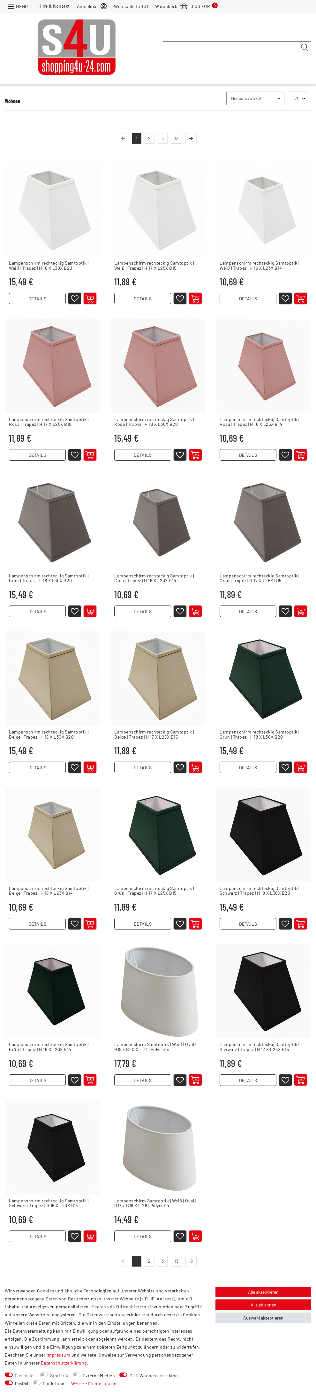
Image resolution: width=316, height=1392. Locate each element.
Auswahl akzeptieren (263, 1318)
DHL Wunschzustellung (154, 1375)
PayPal (21, 1383)
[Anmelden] (91, 6)
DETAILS (37, 299)
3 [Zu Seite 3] (163, 138)
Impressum (59, 1355)
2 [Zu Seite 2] (149, 138)
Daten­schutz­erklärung (64, 1363)
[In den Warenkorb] (90, 299)
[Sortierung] (255, 98)
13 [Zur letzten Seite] (176, 138)
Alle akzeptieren (263, 1292)
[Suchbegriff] (237, 47)
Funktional (54, 1383)
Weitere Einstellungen (94, 1383)
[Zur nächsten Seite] (191, 138)
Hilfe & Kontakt (54, 6)
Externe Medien (99, 1375)
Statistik (59, 1375)
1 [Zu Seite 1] (137, 138)
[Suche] (304, 47)
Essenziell (25, 1375)
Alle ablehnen (263, 1304)
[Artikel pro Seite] (299, 98)
